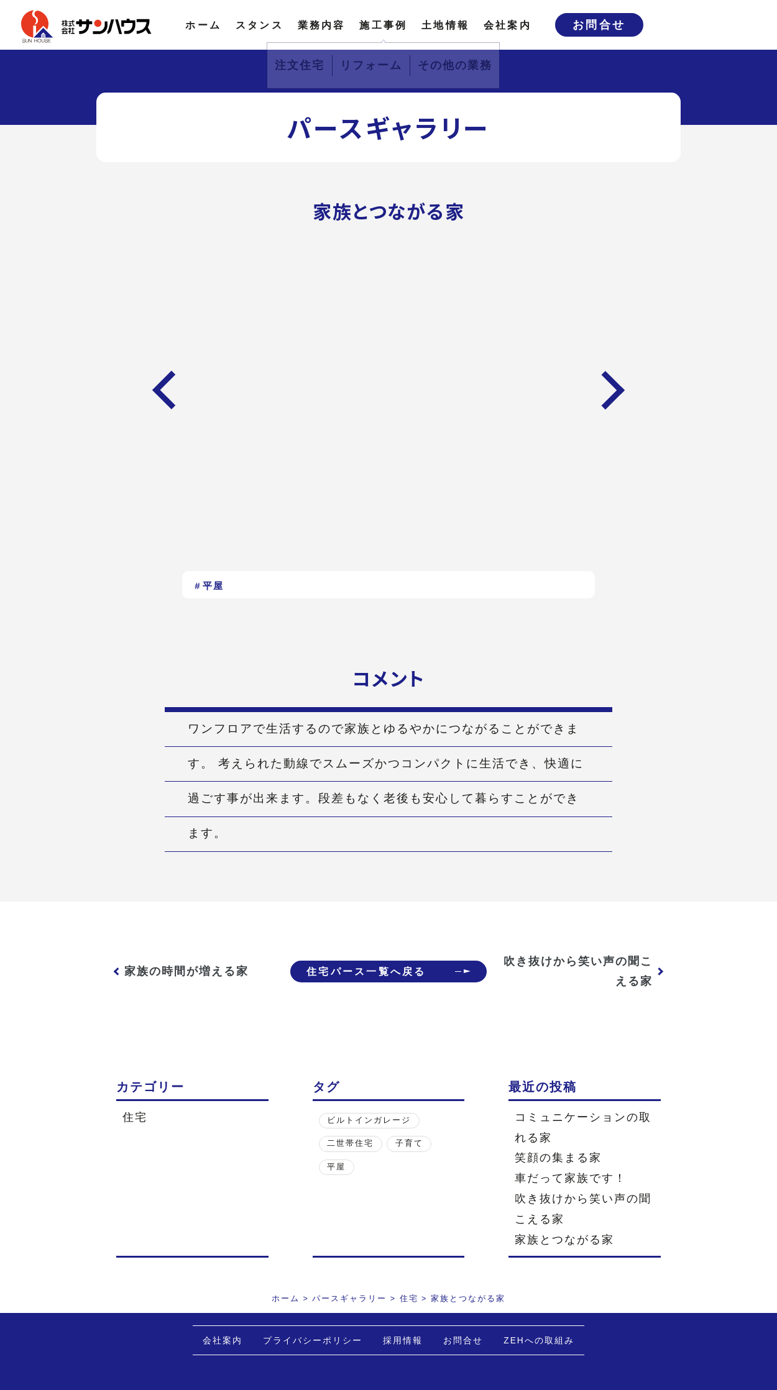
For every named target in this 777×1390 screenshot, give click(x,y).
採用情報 (403, 1340)
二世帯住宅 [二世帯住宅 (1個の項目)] (350, 1143)
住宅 (134, 1117)
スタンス (259, 24)
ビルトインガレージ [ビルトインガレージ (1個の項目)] (369, 1120)
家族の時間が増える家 (186, 971)
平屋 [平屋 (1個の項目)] (336, 1167)
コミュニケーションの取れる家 (583, 1127)
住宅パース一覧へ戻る (364, 971)
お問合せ (599, 25)
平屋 (213, 585)
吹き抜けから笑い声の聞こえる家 (584, 971)
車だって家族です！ (571, 1178)
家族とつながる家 (564, 1239)
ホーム (203, 24)
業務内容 (322, 24)
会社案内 (507, 24)
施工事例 (383, 24)
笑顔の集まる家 (558, 1157)
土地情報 (445, 24)
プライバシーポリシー (312, 1340)
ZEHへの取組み (538, 1340)
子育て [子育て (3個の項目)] (409, 1143)
